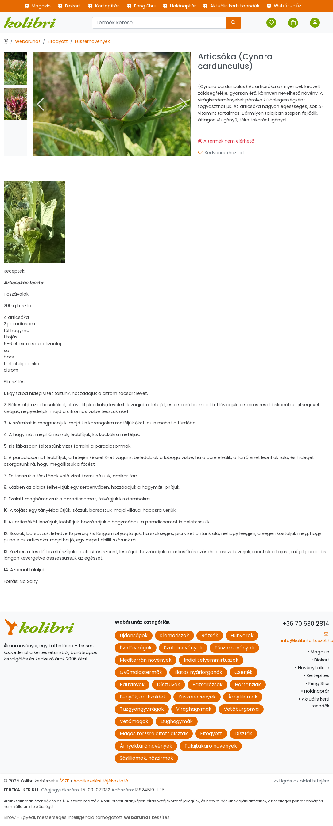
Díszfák (243, 733)
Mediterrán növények (146, 659)
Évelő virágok (136, 647)
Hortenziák (248, 684)
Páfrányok (132, 684)
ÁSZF (64, 781)
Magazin (38, 5)
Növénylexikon (312, 668)
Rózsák (209, 635)
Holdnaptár (179, 5)
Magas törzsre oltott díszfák (154, 733)
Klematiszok (174, 635)
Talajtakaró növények (210, 745)
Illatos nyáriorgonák (198, 672)
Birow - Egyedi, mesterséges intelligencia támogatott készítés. (87, 817)
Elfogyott (58, 41)
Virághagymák (193, 709)
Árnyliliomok (242, 696)
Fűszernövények (92, 41)
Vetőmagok (134, 721)
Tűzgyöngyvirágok (142, 709)
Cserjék (243, 672)
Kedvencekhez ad (221, 153)
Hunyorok (242, 635)
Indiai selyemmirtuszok (211, 659)
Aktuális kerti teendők (231, 5)
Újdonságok (134, 635)
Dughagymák (177, 721)
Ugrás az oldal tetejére (301, 781)
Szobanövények (183, 647)
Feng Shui (141, 5)
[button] (183, 104)
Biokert (69, 5)
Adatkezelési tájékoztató (100, 781)
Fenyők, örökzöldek (143, 696)
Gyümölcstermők (141, 672)
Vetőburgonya (241, 709)
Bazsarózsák (207, 684)
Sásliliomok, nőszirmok (146, 758)
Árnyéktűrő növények (146, 745)
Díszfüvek (168, 684)
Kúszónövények (197, 696)
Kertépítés (104, 5)
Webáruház (284, 5)
